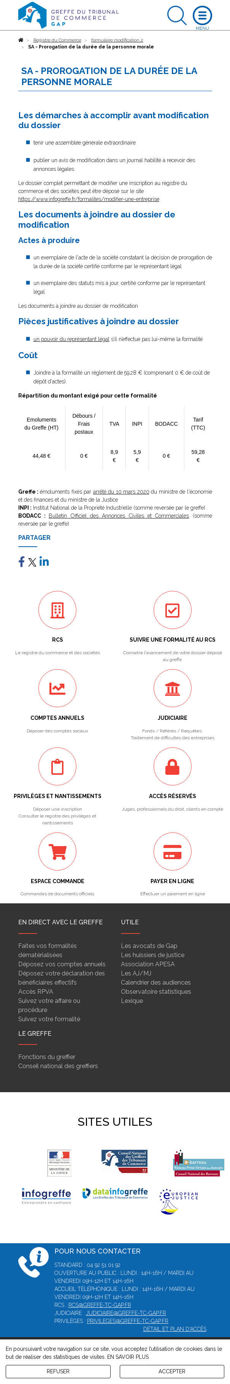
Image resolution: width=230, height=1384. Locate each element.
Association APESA (148, 964)
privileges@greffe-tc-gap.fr (127, 1321)
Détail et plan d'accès (174, 1329)
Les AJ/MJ (136, 973)
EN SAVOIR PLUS (128, 1357)
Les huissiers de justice (152, 955)
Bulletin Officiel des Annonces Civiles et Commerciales (119, 516)
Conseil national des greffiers (58, 1066)
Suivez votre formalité (49, 1019)
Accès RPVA (35, 991)
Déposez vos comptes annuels (62, 964)
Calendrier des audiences (156, 982)
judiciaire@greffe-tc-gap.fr (126, 1313)
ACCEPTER (172, 1371)
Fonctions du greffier (46, 1057)
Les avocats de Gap (149, 945)
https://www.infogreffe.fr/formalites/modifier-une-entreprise (88, 199)
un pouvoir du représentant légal (71, 339)
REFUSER (58, 1371)
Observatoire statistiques (156, 991)
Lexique (132, 1000)
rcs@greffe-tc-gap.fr (99, 1305)
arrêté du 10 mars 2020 (121, 492)
